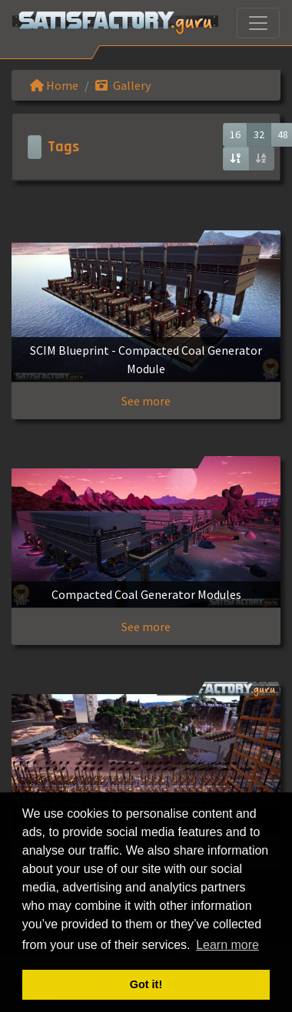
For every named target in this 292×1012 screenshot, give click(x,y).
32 (259, 134)
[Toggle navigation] (258, 23)
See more (146, 400)
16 (235, 134)
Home (54, 85)
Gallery (123, 85)
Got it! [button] (146, 984)
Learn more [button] (227, 944)
